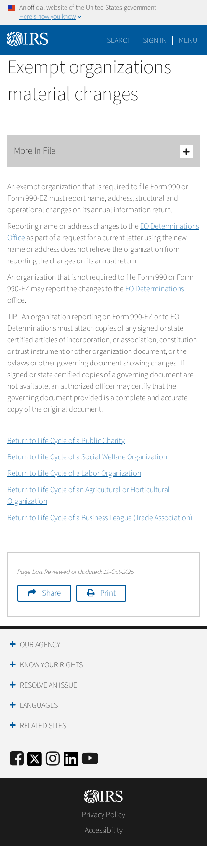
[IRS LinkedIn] (71, 762)
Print (108, 593)
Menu (188, 40)
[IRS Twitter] (34, 762)
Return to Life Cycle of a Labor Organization (74, 473)
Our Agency (40, 644)
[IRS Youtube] (90, 759)
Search (119, 40)
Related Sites (43, 725)
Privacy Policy (103, 815)
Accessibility (104, 830)
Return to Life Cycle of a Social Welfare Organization (87, 457)
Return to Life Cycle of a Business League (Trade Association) (99, 517)
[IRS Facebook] (17, 759)
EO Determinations (154, 289)
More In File (103, 151)
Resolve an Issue (48, 685)
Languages (39, 705)
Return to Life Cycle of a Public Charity (66, 440)
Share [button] (51, 593)
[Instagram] (53, 759)
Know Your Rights (51, 665)
